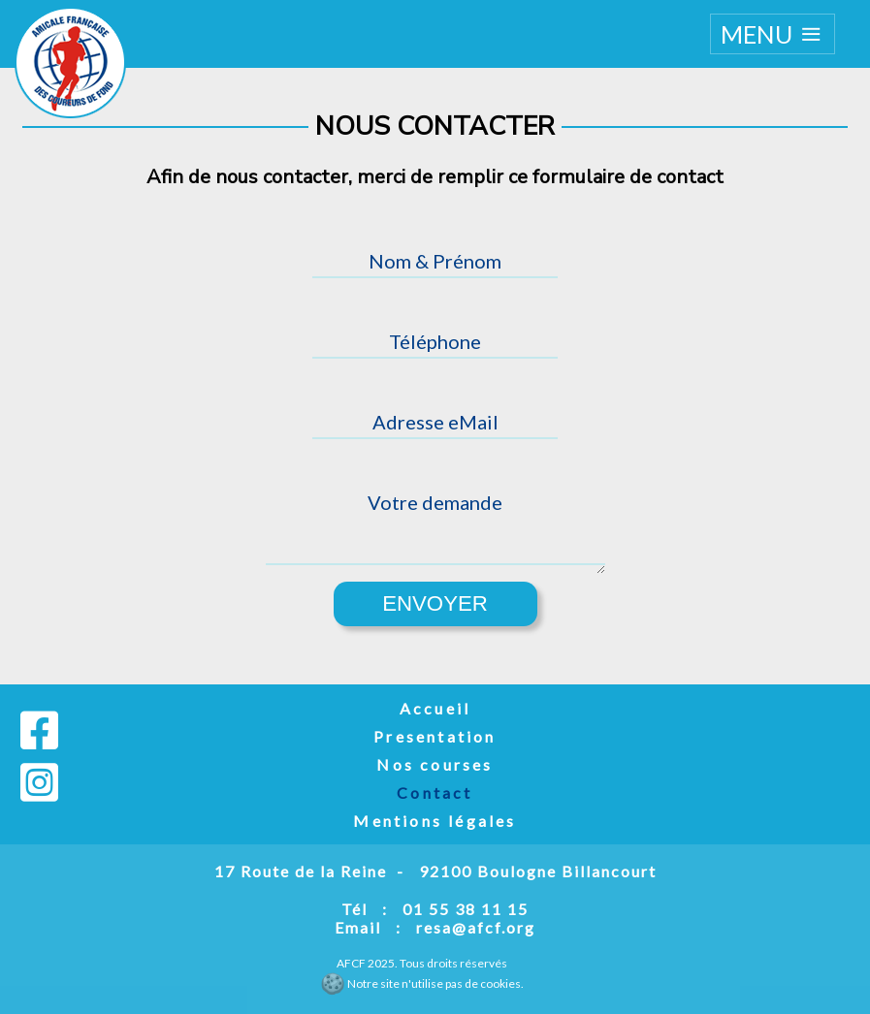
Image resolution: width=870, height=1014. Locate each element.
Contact (434, 792)
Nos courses (434, 764)
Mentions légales (434, 820)
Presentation (434, 736)
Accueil (435, 708)
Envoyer (435, 603)
